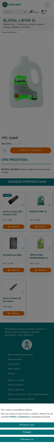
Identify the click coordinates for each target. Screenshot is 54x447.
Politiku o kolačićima (19, 417)
